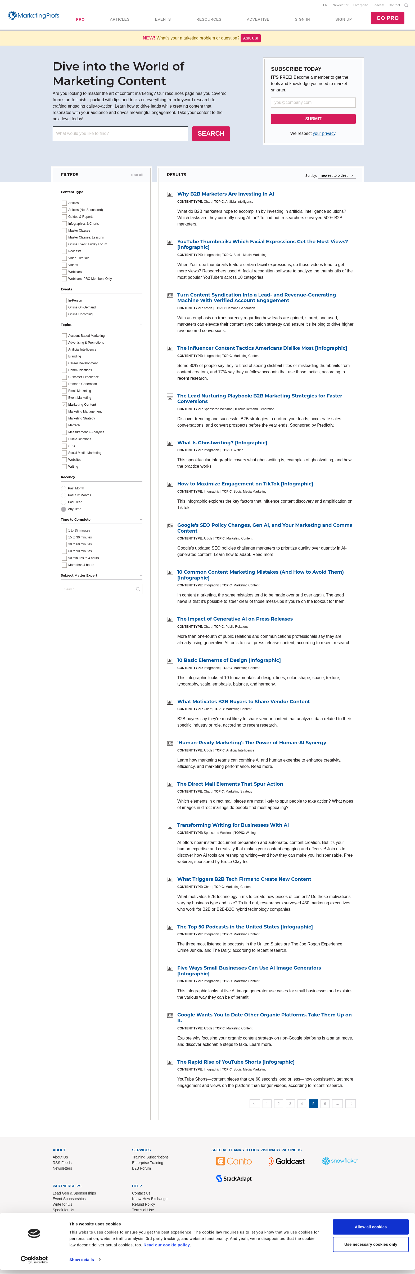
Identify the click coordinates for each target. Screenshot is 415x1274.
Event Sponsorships (69, 1200)
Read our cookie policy (166, 1249)
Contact (394, 5)
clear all (137, 176)
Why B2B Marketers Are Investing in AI (225, 195)
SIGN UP (343, 20)
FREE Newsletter (336, 5)
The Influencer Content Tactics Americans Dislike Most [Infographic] (262, 349)
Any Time (74, 510)
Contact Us (141, 1194)
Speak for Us (63, 1211)
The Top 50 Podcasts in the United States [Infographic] (245, 928)
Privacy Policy (143, 1216)
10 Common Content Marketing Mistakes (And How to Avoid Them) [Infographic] (260, 576)
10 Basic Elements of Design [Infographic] (229, 661)
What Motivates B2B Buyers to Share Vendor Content (243, 703)
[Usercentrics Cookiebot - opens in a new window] (34, 1264)
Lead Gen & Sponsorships (74, 1194)
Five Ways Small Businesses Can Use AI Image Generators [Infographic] (249, 972)
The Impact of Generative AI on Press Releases (235, 620)
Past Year (75, 503)
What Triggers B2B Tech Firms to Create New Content (244, 880)
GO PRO (388, 18)
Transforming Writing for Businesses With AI (233, 826)
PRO (80, 20)
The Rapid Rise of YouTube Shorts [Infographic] (236, 1063)
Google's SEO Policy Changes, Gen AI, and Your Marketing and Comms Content (264, 529)
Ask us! (250, 39)
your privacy (324, 134)
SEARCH (211, 134)
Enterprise (360, 5)
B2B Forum (141, 1169)
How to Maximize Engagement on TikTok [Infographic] (245, 485)
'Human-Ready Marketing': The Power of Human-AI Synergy (251, 744)
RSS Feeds (62, 1164)
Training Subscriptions (150, 1158)
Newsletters (62, 1169)
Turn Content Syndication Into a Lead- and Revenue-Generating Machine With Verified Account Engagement (256, 299)
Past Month (76, 489)
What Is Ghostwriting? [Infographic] (222, 444)
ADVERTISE (258, 20)
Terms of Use (143, 1211)
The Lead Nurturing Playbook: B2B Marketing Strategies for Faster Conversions (259, 400)
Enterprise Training (147, 1164)
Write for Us (62, 1205)
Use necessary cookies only (370, 1248)
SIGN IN (302, 20)
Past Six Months (79, 496)
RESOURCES (209, 20)
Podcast (378, 5)
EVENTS (163, 20)
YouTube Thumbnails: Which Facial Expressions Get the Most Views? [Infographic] (262, 245)
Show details (81, 1263)
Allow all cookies (371, 1231)
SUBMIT (313, 120)
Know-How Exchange (150, 1200)
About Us (60, 1158)
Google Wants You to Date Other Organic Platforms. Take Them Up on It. (264, 1019)
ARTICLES (120, 20)
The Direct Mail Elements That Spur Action (230, 785)
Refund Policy (143, 1205)
